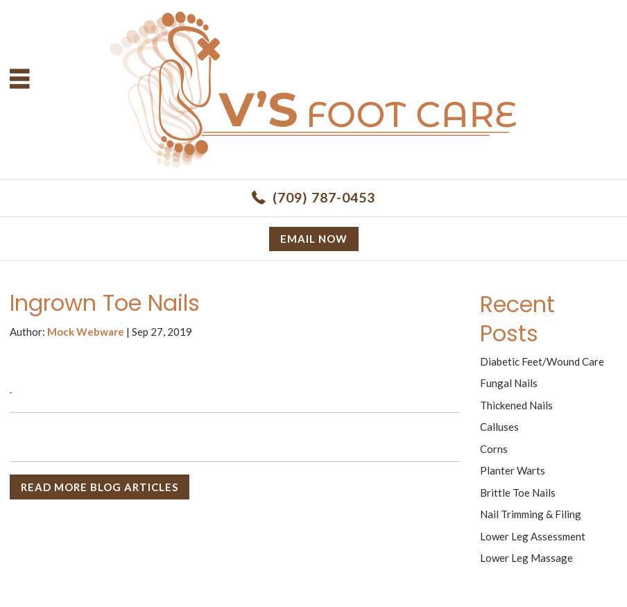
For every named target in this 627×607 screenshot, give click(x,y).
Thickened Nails (516, 405)
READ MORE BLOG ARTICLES (99, 487)
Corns (494, 449)
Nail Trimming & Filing (530, 514)
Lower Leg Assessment (532, 536)
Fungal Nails (509, 383)
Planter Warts (512, 470)
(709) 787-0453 (324, 197)
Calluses (499, 426)
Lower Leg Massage (526, 558)
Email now (313, 238)
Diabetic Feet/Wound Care (542, 361)
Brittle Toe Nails (518, 492)
